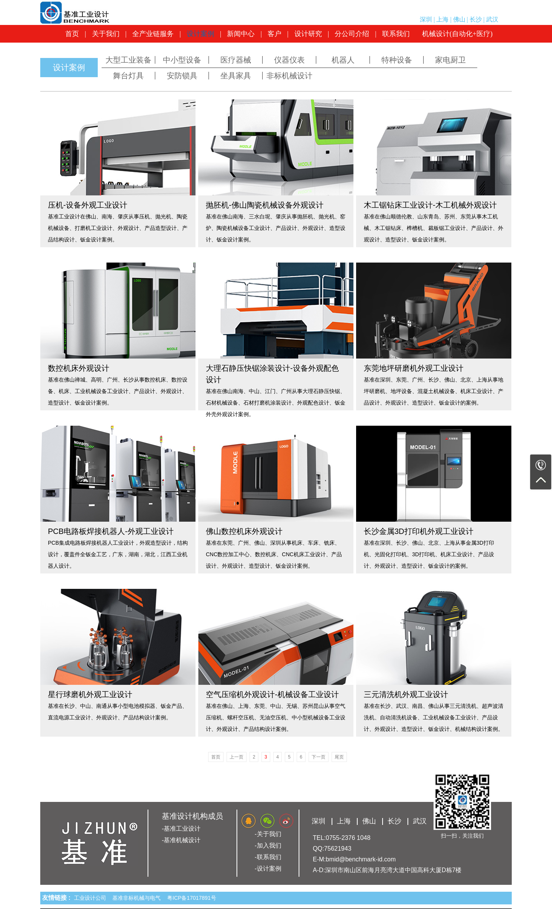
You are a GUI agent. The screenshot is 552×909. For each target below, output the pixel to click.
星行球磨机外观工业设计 (90, 694)
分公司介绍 (352, 34)
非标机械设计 (289, 75)
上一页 (236, 757)
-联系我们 (268, 857)
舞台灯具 (128, 75)
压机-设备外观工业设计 (87, 205)
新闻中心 (241, 34)
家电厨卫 (450, 60)
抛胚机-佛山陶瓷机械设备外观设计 (265, 205)
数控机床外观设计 (78, 368)
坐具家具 (235, 75)
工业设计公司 (91, 898)
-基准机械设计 (181, 840)
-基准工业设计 (181, 828)
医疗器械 (235, 60)
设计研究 (308, 34)
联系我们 (396, 34)
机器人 (343, 60)
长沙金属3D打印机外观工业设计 (418, 531)
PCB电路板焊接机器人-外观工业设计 (111, 531)
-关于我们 (268, 834)
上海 (442, 19)
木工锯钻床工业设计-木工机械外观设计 (430, 205)
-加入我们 (268, 845)
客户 (274, 34)
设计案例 (200, 34)
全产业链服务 (153, 34)
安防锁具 (182, 75)
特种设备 (396, 60)
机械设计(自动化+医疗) (457, 34)
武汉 (492, 19)
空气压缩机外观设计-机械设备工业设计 (272, 694)
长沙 (476, 19)
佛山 (459, 19)
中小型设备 (182, 60)
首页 (72, 34)
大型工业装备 (128, 60)
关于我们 (106, 34)
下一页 (318, 757)
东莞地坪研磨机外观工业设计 (413, 368)
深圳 (426, 19)
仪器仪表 (289, 60)
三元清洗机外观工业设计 (406, 694)
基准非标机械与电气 (138, 898)
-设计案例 (268, 868)
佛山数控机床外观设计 (244, 531)
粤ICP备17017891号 (191, 898)
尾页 (339, 757)
